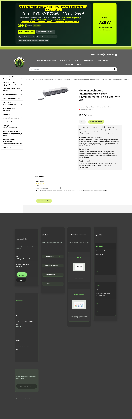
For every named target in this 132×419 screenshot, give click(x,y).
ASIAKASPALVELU (103, 60)
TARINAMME (69, 64)
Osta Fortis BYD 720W (26, 32)
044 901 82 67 (19, 266)
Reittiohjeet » (99, 263)
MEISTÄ (77, 60)
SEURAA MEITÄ (88, 60)
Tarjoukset (6, 114)
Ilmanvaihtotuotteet (10, 95)
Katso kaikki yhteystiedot (26, 387)
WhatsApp (21, 275)
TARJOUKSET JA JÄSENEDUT (46, 60)
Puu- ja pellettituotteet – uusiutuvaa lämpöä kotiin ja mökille (12, 134)
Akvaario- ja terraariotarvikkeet (9, 103)
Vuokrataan (7, 147)
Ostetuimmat (7, 122)
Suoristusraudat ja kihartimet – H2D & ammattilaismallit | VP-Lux (12, 142)
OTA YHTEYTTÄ (65, 60)
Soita (21, 280)
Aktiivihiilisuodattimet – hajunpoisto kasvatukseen (12, 84)
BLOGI (79, 64)
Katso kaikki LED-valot (45, 32)
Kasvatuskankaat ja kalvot (12, 98)
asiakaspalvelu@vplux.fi (23, 259)
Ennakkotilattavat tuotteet (12, 118)
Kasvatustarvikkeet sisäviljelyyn (9, 78)
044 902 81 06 (19, 351)
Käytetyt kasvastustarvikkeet (10, 127)
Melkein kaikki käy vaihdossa (9, 109)
